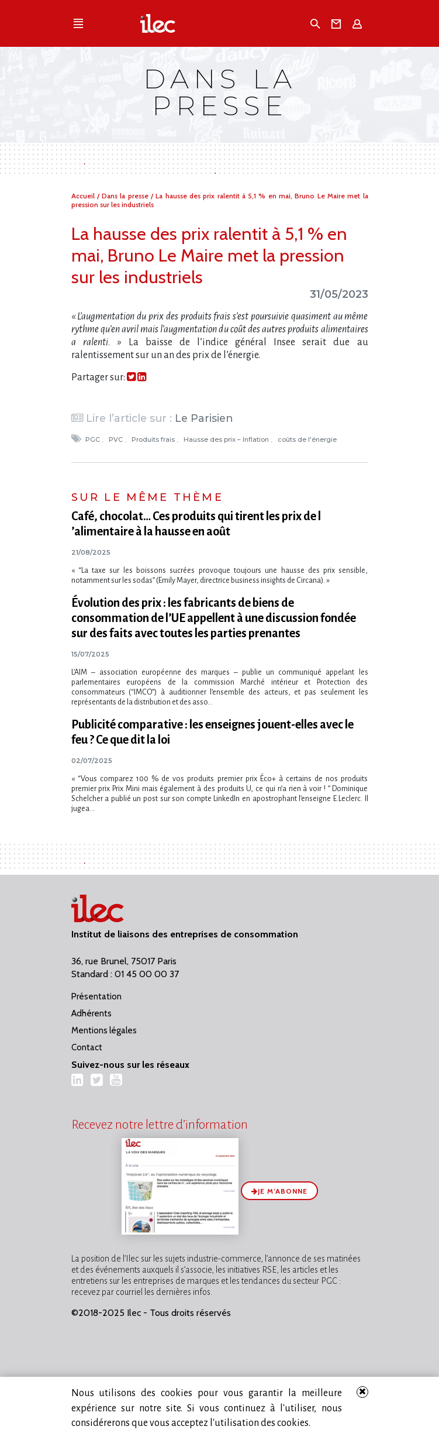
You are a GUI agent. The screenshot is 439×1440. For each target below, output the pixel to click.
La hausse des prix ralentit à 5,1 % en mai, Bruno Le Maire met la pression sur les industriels (209, 255)
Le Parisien (204, 418)
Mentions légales (104, 1030)
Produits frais (154, 439)
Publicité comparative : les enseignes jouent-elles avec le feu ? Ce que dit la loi (212, 732)
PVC (117, 439)
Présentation (96, 996)
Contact (86, 1047)
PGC (93, 439)
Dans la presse (126, 195)
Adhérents (91, 1013)
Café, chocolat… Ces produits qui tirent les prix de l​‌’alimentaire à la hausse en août (196, 524)
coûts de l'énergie (308, 439)
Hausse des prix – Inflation (227, 439)
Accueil (84, 195)
